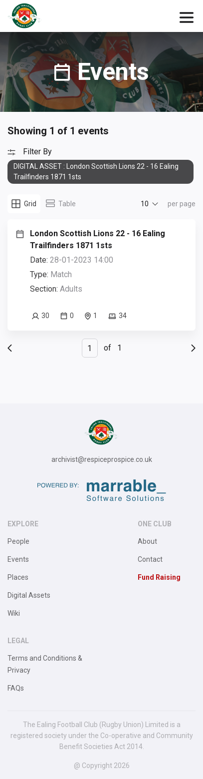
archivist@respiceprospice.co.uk (101, 459)
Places (17, 577)
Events (18, 559)
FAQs (15, 688)
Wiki (13, 613)
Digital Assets (28, 595)
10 (145, 204)
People (18, 541)
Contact (150, 559)
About (147, 541)
